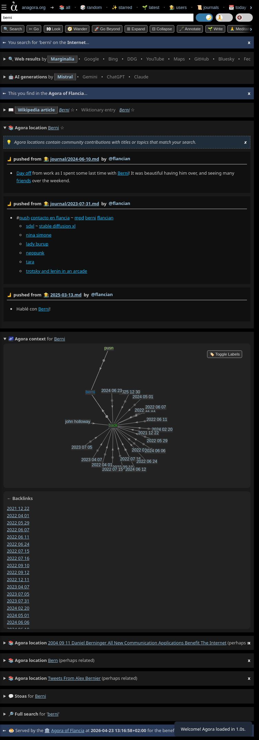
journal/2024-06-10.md (74, 159)
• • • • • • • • (129, 59)
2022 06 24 (18, 544)
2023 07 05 (18, 593)
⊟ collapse (162, 29)
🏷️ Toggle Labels (224, 354)
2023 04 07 (18, 587)
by (127, 159)
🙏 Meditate (240, 29)
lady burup (37, 244)
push (24, 218)
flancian (105, 218)
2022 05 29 (18, 522)
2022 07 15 (18, 551)
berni (90, 218)
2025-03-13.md (66, 295)
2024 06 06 (18, 622)
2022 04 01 (18, 515)
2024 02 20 (18, 608)
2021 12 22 (18, 508)
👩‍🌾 (46, 159)
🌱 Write (215, 29)
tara (30, 262)
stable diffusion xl (57, 226)
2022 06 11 (18, 537)
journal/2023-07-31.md (74, 203)
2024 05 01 (18, 615)
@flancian (119, 158)
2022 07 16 (18, 558)
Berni (64, 110)
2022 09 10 (18, 565)
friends (24, 180)
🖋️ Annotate (190, 29)
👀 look (53, 29)
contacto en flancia (50, 218)
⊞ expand (136, 29)
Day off (24, 173)
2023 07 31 (18, 601)
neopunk (35, 253)
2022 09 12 (18, 572)
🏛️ (47, 730)
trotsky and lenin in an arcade (56, 271)
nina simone (39, 235)
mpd (79, 218)
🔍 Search (12, 29)
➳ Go (34, 29)
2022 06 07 (18, 529)
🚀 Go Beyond (107, 29)
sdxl (30, 226)
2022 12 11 (18, 579)
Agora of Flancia (67, 730)
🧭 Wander (77, 29)
